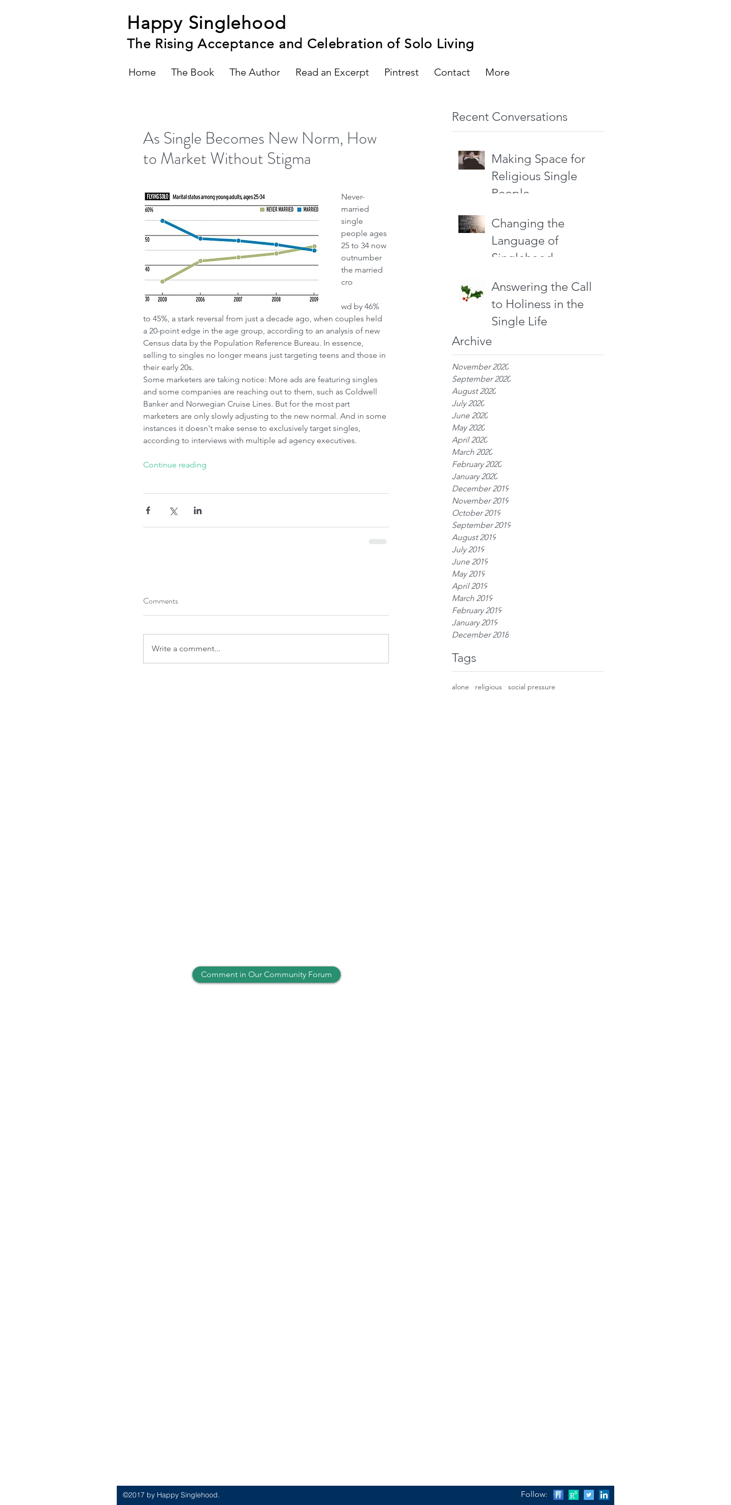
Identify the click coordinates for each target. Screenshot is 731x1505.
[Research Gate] (574, 1495)
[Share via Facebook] (148, 510)
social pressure (531, 686)
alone (460, 686)
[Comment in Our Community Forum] (266, 974)
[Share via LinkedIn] (198, 510)
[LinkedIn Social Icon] (604, 1495)
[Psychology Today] (558, 1495)
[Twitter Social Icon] (589, 1495)
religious (488, 686)
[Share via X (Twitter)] (173, 510)
